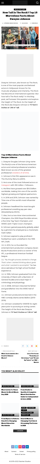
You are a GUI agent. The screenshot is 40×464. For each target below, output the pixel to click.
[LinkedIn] (27, 446)
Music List (25, 414)
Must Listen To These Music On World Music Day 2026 (10, 392)
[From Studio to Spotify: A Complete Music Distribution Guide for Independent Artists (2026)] (30, 381)
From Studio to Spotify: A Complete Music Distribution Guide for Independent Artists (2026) (29, 394)
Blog (23, 407)
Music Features (20, 9)
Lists (24, 410)
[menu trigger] (3, 2)
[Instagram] (23, 446)
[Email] (36, 346)
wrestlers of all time (20, 173)
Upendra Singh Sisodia (11, 23)
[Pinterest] (32, 346)
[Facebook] (23, 346)
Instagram (5, 185)
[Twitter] (27, 346)
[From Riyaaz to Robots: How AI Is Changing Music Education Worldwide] (10, 410)
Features (31, 407)
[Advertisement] (20, 65)
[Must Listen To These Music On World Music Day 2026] (10, 381)
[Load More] (20, 431)
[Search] (37, 2)
